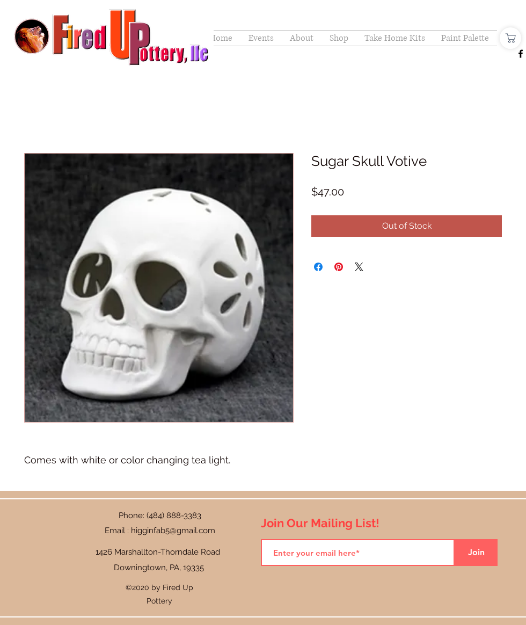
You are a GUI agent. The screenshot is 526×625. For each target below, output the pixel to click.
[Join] (476, 552)
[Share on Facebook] (318, 266)
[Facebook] (520, 53)
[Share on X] (359, 266)
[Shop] (510, 38)
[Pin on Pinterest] (338, 266)
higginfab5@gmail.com (173, 530)
